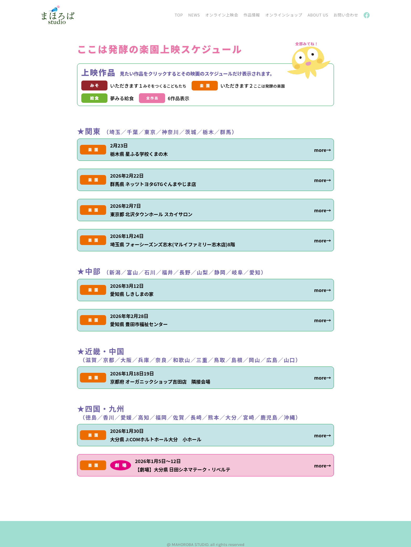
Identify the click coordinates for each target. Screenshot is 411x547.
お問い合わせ (345, 15)
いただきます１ (148, 85)
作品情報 (252, 15)
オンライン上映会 (221, 15)
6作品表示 (178, 98)
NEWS (194, 15)
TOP (179, 15)
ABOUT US (317, 15)
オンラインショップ (283, 15)
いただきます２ (252, 85)
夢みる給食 (122, 98)
